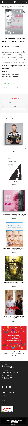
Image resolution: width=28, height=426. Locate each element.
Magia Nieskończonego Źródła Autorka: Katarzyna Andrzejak (14, 283)
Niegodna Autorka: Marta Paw (14, 182)
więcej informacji (18, 420)
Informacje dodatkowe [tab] (14, 98)
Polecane (3, 402)
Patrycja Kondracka (14, 88)
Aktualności (4, 396)
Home (2, 6)
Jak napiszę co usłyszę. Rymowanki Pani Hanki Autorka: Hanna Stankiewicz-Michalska (14, 352)
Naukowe (3, 400)
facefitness (6, 88)
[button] (2, 2)
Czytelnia (3, 398)
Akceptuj (14, 422)
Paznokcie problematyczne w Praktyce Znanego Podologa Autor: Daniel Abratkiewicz (14, 148)
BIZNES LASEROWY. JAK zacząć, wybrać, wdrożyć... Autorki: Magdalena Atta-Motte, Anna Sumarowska (14, 318)
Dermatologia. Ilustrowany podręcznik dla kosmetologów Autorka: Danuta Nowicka (14, 249)
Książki (6, 6)
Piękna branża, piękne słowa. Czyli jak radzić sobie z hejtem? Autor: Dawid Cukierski (14, 215)
